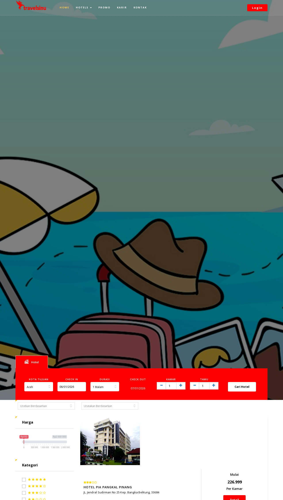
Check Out (138, 379)
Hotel (32, 361)
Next (259, 485)
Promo (104, 7)
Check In (71, 379)
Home (64, 7)
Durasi (105, 379)
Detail (246, 454)
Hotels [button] (84, 7)
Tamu (204, 379)
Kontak (140, 7)
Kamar (171, 379)
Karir (122, 7)
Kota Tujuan (38, 379)
